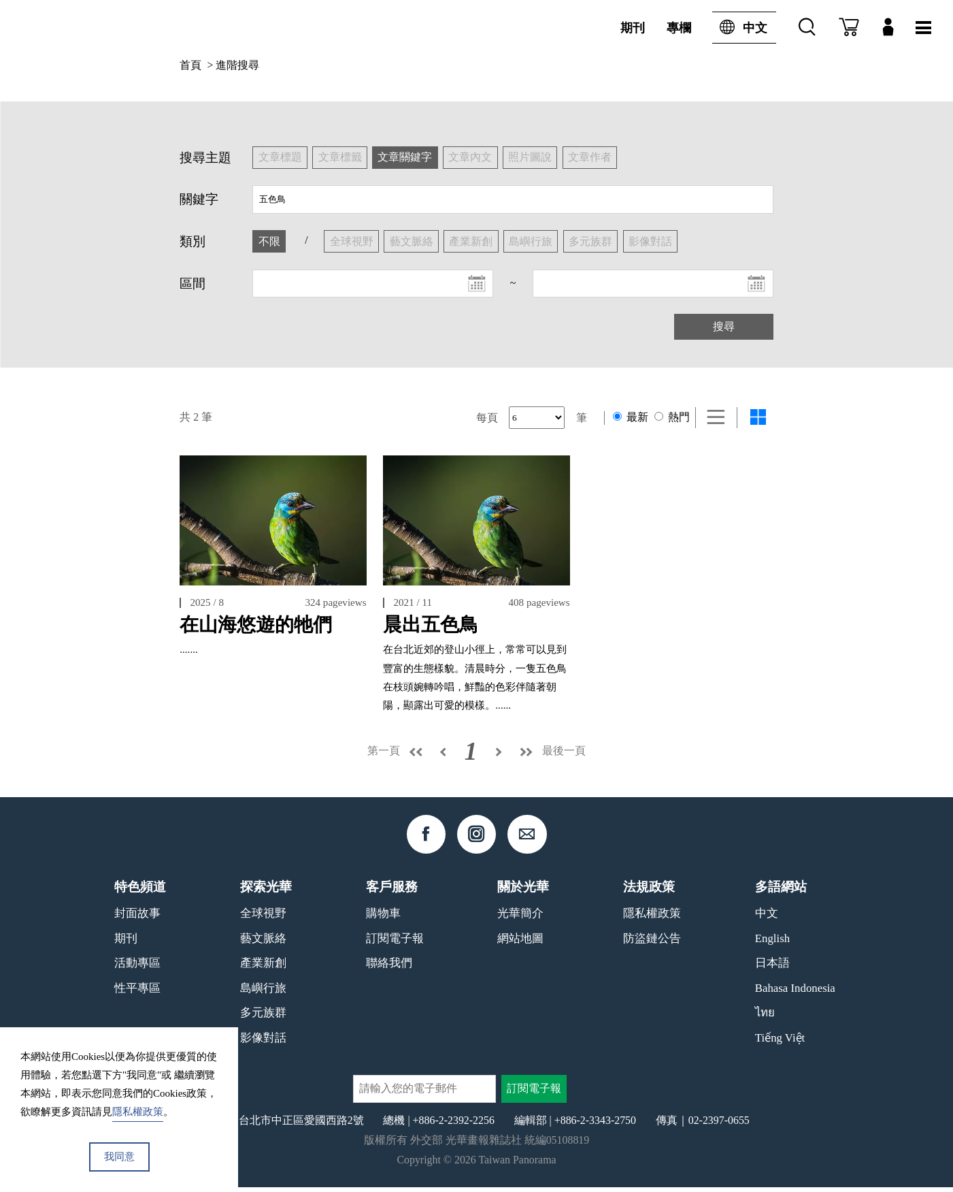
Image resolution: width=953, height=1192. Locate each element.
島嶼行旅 (263, 992)
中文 (739, 27)
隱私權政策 (652, 918)
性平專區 (137, 992)
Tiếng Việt (780, 1043)
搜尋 (724, 326)
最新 (630, 417)
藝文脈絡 (263, 943)
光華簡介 (520, 918)
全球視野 (263, 918)
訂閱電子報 (395, 943)
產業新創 (263, 968)
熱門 (672, 417)
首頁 (190, 65)
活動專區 (137, 968)
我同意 (119, 1156)
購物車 (383, 918)
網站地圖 (520, 943)
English (772, 943)
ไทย (765, 1018)
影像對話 (263, 1043)
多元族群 (263, 1018)
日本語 (772, 968)
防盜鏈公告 (652, 943)
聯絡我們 (389, 968)
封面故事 (137, 918)
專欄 (679, 28)
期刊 (632, 28)
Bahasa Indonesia (795, 992)
